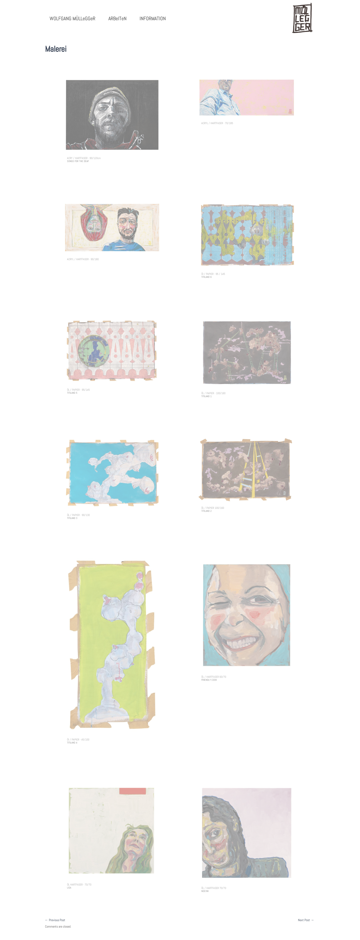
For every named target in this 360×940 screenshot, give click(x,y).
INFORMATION (153, 18)
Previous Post (55, 920)
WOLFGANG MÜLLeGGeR (72, 18)
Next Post (306, 920)
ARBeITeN (117, 18)
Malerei (56, 49)
